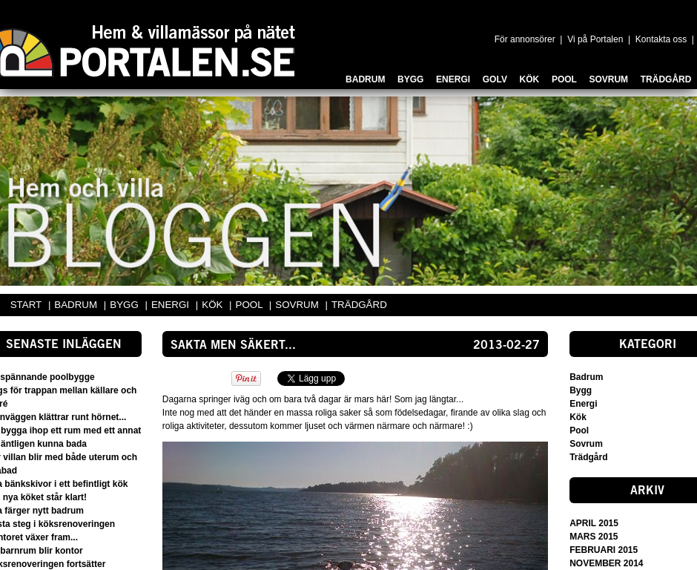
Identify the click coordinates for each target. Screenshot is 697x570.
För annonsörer (525, 39)
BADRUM (76, 304)
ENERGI (171, 304)
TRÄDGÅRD (359, 304)
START (26, 304)
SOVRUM (298, 304)
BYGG (125, 304)
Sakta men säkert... (233, 346)
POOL (250, 304)
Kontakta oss (661, 39)
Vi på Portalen (595, 39)
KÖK (213, 304)
